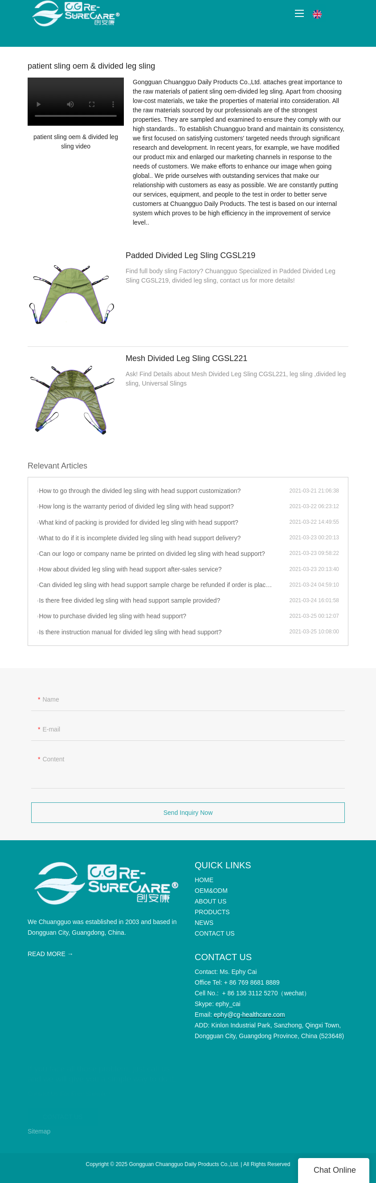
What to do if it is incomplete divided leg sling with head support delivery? (140, 538)
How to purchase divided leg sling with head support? (112, 616)
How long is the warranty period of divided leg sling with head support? (136, 506)
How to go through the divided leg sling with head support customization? (140, 490)
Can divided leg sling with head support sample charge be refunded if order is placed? (157, 584)
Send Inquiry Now (188, 816)
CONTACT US (63, 1113)
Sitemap (39, 1131)
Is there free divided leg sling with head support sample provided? (129, 600)
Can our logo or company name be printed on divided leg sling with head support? (152, 553)
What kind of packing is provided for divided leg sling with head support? (138, 522)
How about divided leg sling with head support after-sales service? (130, 569)
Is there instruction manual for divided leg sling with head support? (130, 632)
